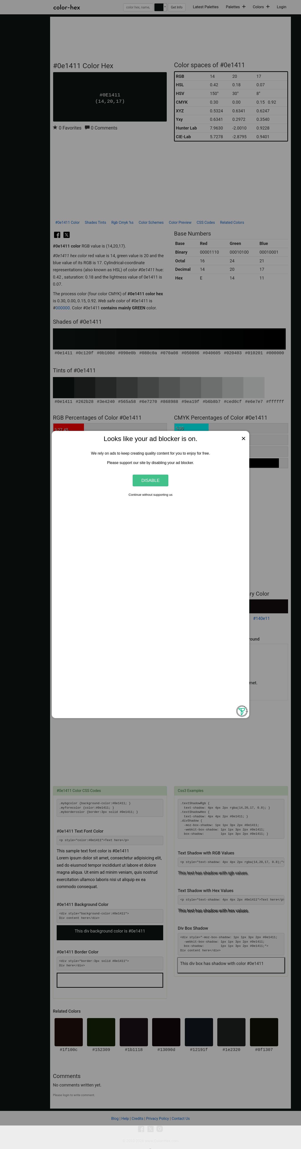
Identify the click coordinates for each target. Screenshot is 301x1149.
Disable (150, 480)
